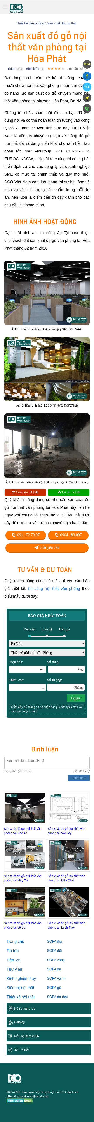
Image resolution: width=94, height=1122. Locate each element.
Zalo (86, 86)
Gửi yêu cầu (47, 547)
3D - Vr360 (21, 1049)
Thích (11, 68)
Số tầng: (66, 666)
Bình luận (32, 68)
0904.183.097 (68, 535)
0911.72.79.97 (26, 535)
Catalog (19, 1022)
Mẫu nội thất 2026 (26, 1036)
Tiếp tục (76, 698)
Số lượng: (66, 684)
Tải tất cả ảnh (69, 492)
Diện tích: (27, 666)
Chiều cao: (27, 684)
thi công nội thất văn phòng (54, 588)
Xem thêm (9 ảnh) (25, 492)
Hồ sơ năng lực (24, 1008)
